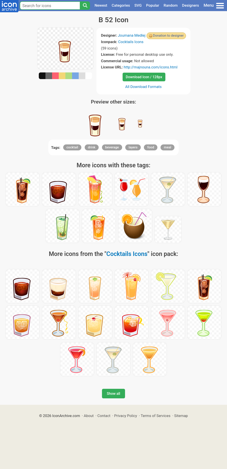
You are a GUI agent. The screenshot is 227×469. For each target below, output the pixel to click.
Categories (121, 5)
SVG (138, 5)
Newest (100, 5)
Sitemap (181, 415)
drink (92, 147)
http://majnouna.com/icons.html (151, 67)
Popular (152, 5)
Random (171, 5)
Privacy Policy (125, 415)
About (89, 415)
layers (133, 147)
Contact (103, 415)
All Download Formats (143, 86)
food (150, 147)
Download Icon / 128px (144, 77)
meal (167, 147)
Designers (190, 5)
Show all (113, 393)
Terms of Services (155, 415)
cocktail (72, 147)
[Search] (85, 5)
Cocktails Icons (130, 42)
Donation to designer (168, 36)
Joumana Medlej (132, 35)
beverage (112, 147)
